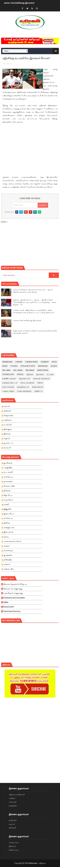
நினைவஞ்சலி (37, 387)
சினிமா (40, 383)
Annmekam (7, 362)
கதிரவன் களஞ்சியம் (41, 379)
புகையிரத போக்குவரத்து (21, 594)
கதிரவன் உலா (24, 379)
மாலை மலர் (13, 842)
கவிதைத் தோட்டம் (9, 383)
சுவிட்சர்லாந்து (8, 387)
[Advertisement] (30, 245)
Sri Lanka (18, 370)
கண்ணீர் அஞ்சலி (9, 379)
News (4, 366)
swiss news (42, 370)
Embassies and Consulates (21, 598)
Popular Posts (28, 366)
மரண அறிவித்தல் (24, 391)
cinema (18, 362)
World (20, 374)
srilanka (30, 370)
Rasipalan (43, 366)
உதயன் (12, 824)
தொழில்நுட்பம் (23, 387)
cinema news (31, 362)
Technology (8, 374)
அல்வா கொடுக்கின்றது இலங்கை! (19, 3)
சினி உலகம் (13, 850)
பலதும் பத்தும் (8, 391)
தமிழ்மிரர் (13, 820)
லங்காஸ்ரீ (12, 802)
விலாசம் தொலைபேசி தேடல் (21, 585)
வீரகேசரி (12, 828)
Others (14, 366)
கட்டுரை (50, 374)
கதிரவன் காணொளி (17, 795)
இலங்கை (40, 374)
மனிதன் (12, 798)
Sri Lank (6, 370)
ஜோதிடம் (38, 391)
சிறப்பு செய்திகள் (27, 383)
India (54, 362)
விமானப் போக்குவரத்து (21, 589)
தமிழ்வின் (13, 806)
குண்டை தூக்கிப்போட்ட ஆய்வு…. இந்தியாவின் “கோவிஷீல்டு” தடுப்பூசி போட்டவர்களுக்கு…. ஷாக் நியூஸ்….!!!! (34, 302)
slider (54, 366)
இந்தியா (9, 64)
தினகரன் (12, 846)
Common (45, 362)
